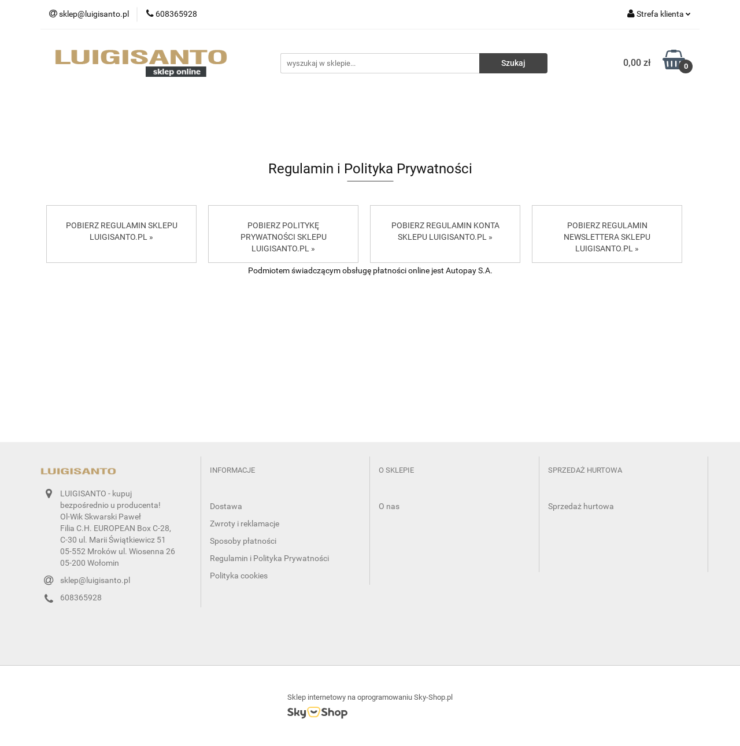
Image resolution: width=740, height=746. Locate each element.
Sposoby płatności (243, 540)
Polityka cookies (239, 575)
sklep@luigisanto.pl (95, 580)
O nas (389, 506)
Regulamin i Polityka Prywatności (269, 558)
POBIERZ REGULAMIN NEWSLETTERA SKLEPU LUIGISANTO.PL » (607, 237)
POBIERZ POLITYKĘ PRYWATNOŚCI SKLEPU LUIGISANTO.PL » (283, 237)
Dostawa (226, 506)
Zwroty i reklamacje (244, 523)
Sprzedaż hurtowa (581, 506)
